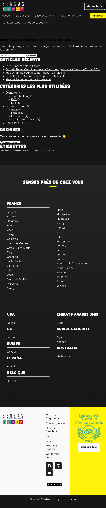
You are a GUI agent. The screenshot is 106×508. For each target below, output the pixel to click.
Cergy (10, 234)
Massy (11, 288)
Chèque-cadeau (35, 24)
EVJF (14, 102)
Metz (59, 209)
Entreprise (17, 116)
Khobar (61, 341)
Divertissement (44, 17)
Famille (16, 112)
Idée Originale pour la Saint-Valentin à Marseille (36, 72)
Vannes (61, 286)
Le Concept (23, 17)
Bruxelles (13, 381)
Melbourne (63, 356)
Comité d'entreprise (23, 119)
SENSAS (31, 182)
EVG (14, 99)
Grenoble (13, 256)
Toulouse (62, 277)
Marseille (95, 7)
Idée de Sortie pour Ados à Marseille (28, 79)
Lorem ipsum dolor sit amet (23, 66)
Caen (10, 230)
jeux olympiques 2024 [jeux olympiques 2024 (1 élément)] (18, 150)
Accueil (6, 17)
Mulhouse (62, 218)
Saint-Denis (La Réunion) (72, 263)
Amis (14, 109)
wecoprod (69, 499)
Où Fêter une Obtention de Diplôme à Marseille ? (37, 76)
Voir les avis (89, 447)
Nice (59, 232)
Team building (20, 96)
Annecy (11, 216)
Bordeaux (13, 221)
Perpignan (63, 241)
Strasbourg (63, 272)
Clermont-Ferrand (18, 243)
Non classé (12, 123)
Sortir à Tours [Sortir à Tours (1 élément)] (56, 150)
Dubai (60, 322)
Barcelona (13, 366)
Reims (60, 250)
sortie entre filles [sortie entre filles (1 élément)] (45, 150)
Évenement (13, 92)
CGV (48, 441)
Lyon (10, 274)
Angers (11, 212)
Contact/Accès (11, 24)
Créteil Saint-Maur (18, 247)
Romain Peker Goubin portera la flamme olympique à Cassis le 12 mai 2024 (53, 69)
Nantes (60, 227)
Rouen (60, 259)
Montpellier (63, 214)
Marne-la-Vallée (17, 279)
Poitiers (61, 245)
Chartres (12, 238)
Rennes (61, 254)
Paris (59, 236)
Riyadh (60, 337)
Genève (12, 352)
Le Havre (12, 265)
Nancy (60, 223)
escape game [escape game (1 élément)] (5, 150)
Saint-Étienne (65, 268)
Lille (9, 270)
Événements (70, 17)
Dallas (11, 322)
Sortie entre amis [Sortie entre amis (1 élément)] (33, 150)
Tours (59, 281)
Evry (9, 252)
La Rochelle (14, 261)
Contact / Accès (55, 423)
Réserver (98, 17)
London (11, 337)
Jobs (49, 436)
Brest (10, 225)
